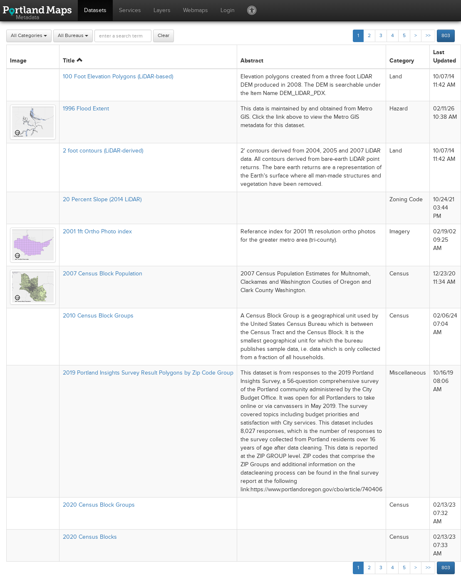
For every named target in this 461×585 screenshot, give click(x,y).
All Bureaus (73, 35)
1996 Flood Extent (86, 108)
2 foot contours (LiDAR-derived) (103, 150)
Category (401, 60)
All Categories (29, 35)
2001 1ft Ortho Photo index (97, 231)
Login (228, 10)
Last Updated (444, 56)
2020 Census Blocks (90, 536)
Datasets (95, 10)
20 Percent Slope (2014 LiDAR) (102, 199)
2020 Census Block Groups (99, 504)
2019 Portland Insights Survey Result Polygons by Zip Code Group (148, 372)
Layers (162, 10)
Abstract (251, 60)
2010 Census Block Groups (98, 315)
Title (72, 60)
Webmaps (195, 10)
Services (130, 10)
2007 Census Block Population (102, 273)
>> (428, 35)
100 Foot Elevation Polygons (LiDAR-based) (118, 76)
